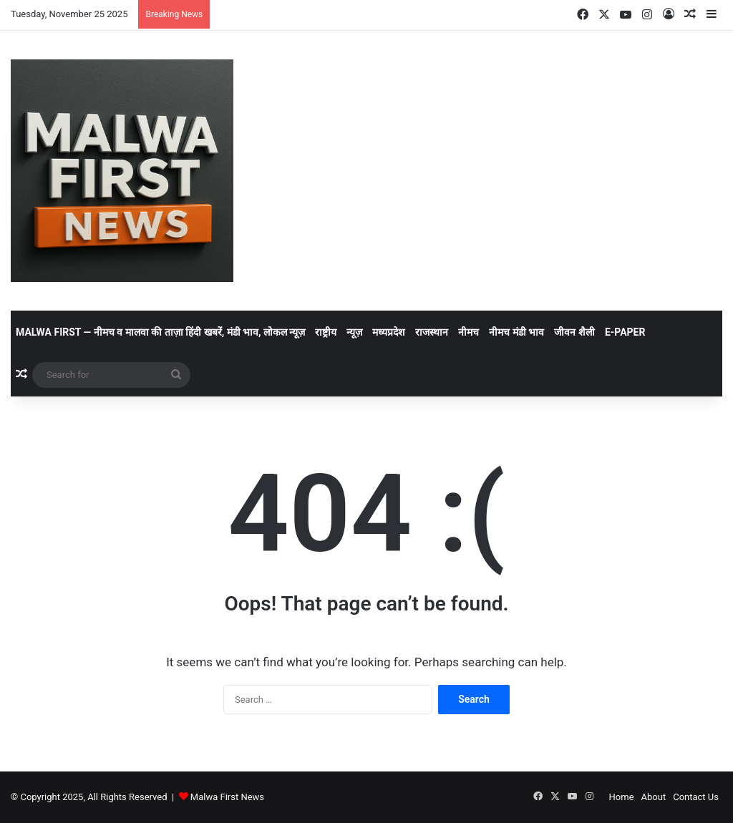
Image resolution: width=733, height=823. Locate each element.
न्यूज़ (354, 332)
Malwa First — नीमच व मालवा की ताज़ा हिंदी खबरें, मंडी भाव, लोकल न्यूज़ (160, 332)
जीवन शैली (574, 332)
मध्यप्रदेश (388, 332)
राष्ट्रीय (325, 332)
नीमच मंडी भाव (516, 332)
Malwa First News (227, 797)
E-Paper (625, 332)
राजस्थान (431, 332)
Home (621, 797)
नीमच (468, 332)
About (653, 797)
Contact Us (696, 797)
